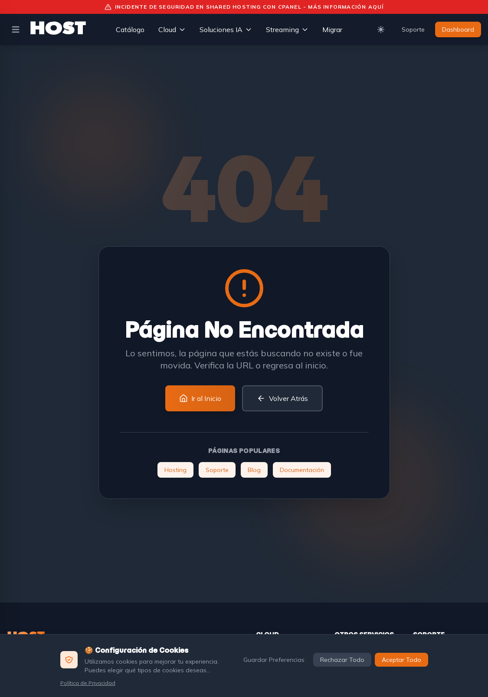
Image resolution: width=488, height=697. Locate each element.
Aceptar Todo (401, 660)
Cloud (172, 29)
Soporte (413, 29)
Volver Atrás (282, 398)
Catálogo (130, 29)
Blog (254, 470)
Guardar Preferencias (274, 660)
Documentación (302, 470)
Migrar (332, 29)
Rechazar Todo (342, 660)
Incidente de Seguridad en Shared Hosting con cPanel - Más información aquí (244, 6)
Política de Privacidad (87, 683)
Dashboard (458, 29)
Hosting (175, 470)
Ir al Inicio (200, 398)
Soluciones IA (226, 29)
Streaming (287, 29)
